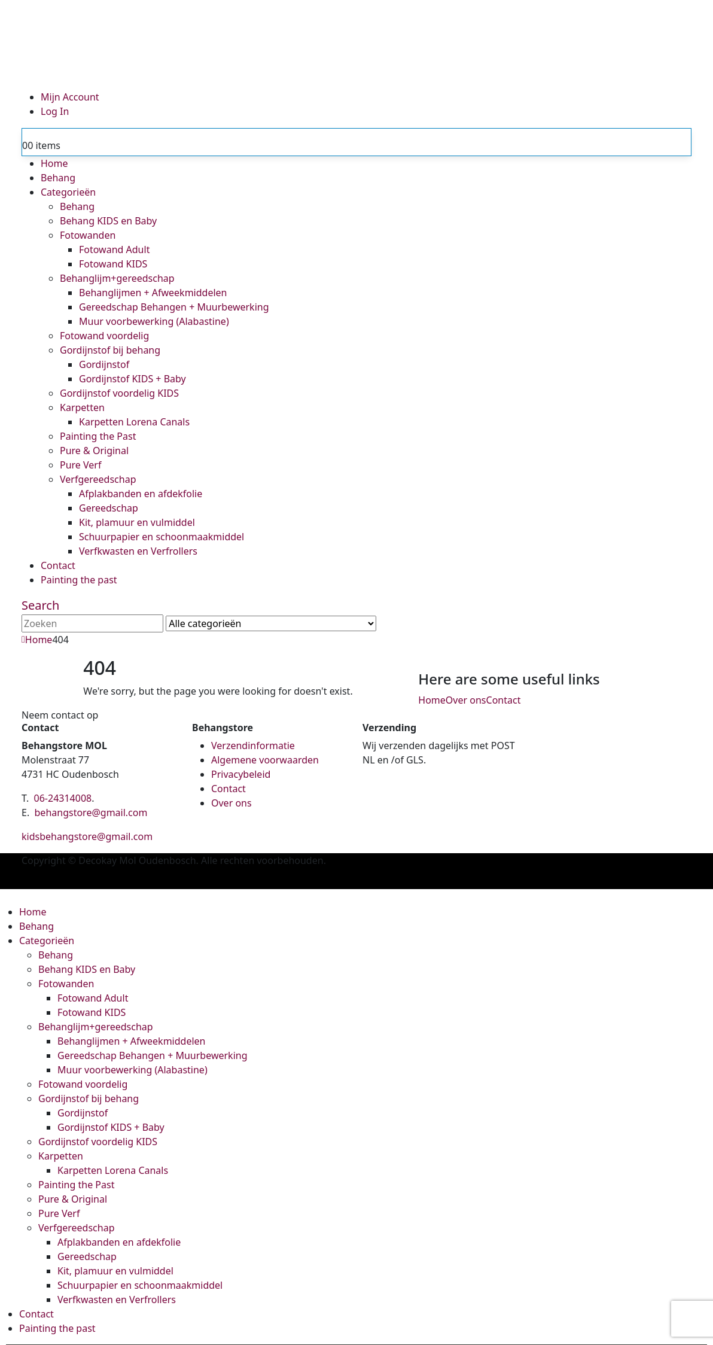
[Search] (386, 624)
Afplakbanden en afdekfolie (140, 493)
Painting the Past (98, 436)
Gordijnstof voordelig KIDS (119, 393)
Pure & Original (94, 450)
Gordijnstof (104, 364)
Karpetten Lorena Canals (134, 421)
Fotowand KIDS (113, 263)
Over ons (466, 700)
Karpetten (82, 407)
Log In (55, 111)
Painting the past (79, 579)
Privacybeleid (240, 774)
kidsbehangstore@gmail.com (87, 836)
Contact (58, 565)
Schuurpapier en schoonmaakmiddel (161, 536)
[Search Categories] (271, 623)
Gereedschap (108, 508)
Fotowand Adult (114, 249)
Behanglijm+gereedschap (117, 278)
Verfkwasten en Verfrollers (138, 551)
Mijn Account (70, 97)
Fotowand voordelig (104, 335)
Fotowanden (87, 235)
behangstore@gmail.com (91, 812)
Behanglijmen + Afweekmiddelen (153, 292)
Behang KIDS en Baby (108, 220)
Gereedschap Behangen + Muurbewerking (174, 307)
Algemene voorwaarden (265, 759)
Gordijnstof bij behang (110, 350)
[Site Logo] (336, 43)
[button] (40, 605)
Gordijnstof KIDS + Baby (132, 378)
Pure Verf (80, 464)
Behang (58, 177)
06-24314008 (63, 798)
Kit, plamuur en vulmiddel (137, 522)
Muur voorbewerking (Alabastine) (154, 321)
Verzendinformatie (253, 745)
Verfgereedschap (98, 479)
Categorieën (68, 192)
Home (54, 163)
